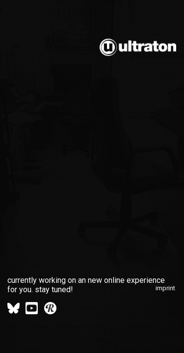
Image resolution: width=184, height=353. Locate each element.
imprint (165, 288)
